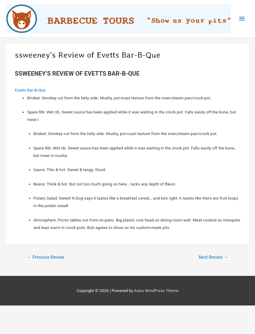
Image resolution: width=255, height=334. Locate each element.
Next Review (213, 257)
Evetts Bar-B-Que (30, 90)
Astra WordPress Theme (156, 290)
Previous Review (45, 257)
